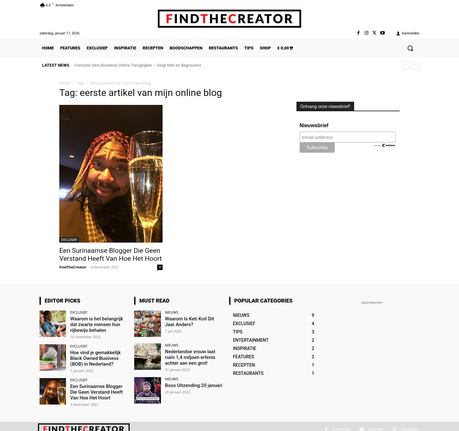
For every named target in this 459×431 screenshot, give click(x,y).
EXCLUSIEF (69, 239)
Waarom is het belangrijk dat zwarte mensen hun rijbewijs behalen (98, 324)
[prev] (405, 65)
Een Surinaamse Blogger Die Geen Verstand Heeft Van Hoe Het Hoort (110, 254)
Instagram (410, 427)
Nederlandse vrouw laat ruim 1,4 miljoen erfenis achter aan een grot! (193, 357)
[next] (415, 65)
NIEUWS (171, 312)
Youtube (375, 427)
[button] (410, 48)
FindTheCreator (72, 267)
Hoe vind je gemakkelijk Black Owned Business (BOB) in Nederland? (93, 357)
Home (64, 83)
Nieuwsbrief (314, 125)
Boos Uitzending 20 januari (192, 384)
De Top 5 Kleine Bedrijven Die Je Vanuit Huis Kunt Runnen (126, 65)
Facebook (341, 427)
